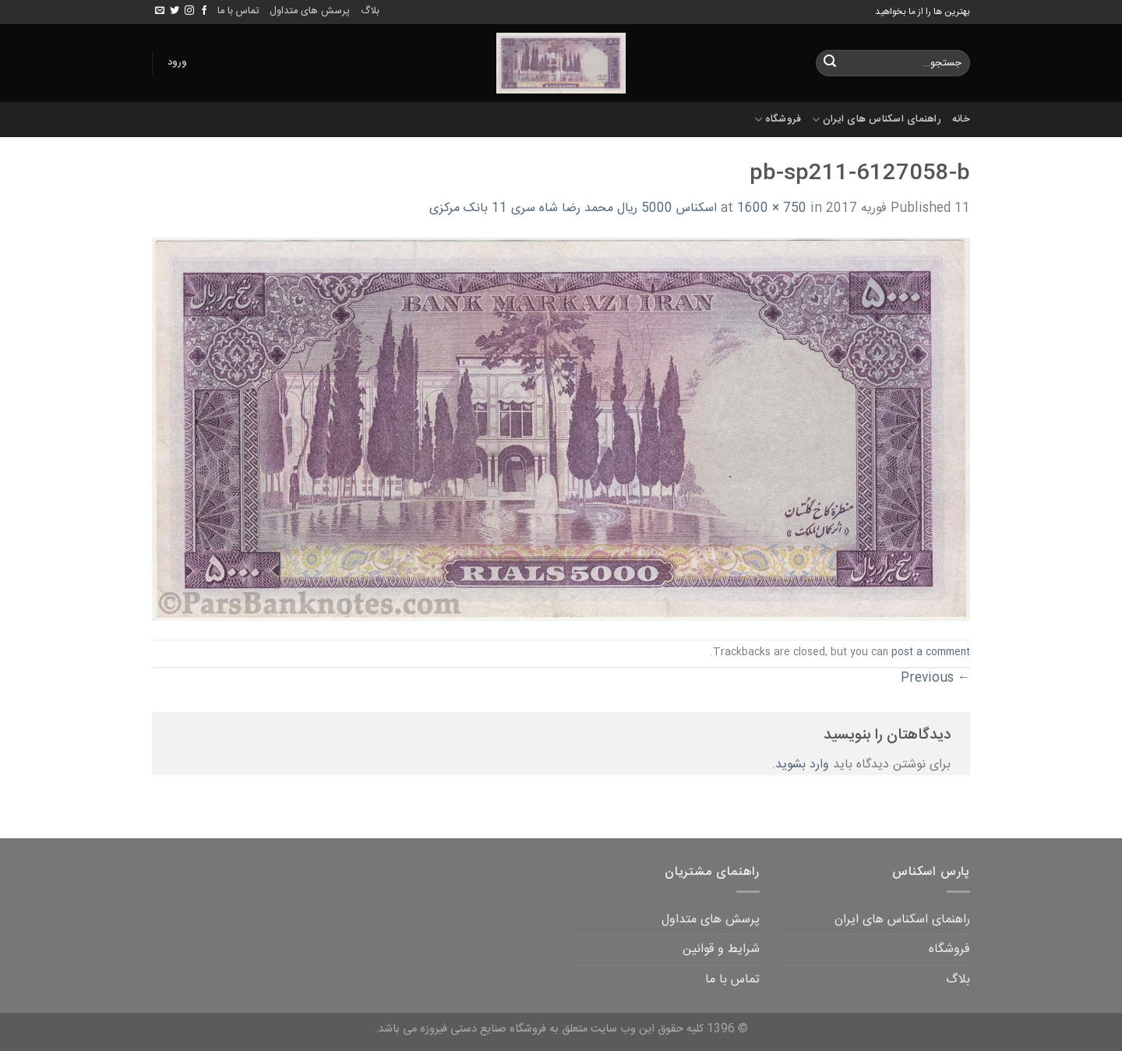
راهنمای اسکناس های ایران (876, 119)
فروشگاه (777, 119)
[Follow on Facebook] (204, 10)
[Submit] (830, 63)
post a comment (930, 652)
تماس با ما (238, 11)
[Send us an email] (159, 10)
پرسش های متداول (310, 11)
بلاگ (370, 11)
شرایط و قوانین (721, 949)
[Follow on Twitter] (174, 10)
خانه (961, 119)
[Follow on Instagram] (189, 10)
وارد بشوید (802, 764)
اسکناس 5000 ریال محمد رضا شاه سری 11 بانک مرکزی (573, 208)
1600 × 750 (771, 208)
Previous (935, 678)
